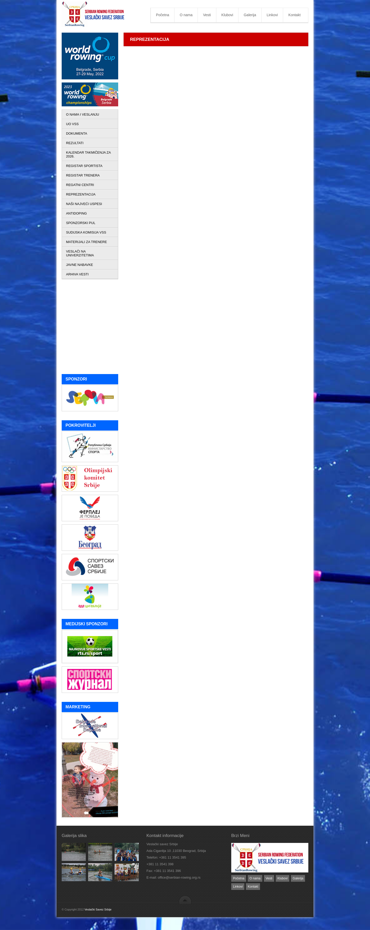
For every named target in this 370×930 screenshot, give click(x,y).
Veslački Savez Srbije (98, 909)
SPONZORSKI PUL (80, 223)
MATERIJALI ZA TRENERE (86, 242)
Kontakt (294, 15)
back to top (185, 899)
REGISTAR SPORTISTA (84, 166)
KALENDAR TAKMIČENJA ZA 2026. (88, 154)
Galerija (250, 15)
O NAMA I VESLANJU (82, 114)
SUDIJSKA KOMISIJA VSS (86, 232)
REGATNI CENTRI (80, 185)
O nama (186, 15)
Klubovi (227, 15)
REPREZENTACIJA (81, 194)
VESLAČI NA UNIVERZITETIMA (80, 253)
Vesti (207, 15)
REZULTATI (75, 143)
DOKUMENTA (76, 133)
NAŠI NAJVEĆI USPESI (84, 204)
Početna (162, 15)
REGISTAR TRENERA (83, 175)
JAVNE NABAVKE (79, 265)
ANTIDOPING (76, 213)
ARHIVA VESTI (77, 274)
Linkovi (272, 15)
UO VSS (72, 124)
